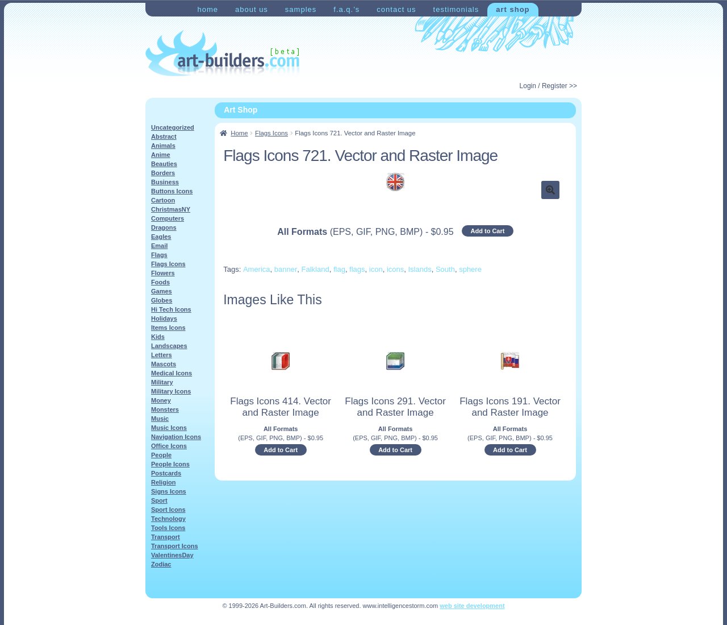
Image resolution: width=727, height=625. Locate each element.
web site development (472, 605)
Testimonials (456, 9)
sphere (470, 269)
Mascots (163, 364)
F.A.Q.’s (346, 9)
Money (161, 400)
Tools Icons (168, 527)
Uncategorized (172, 127)
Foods (160, 282)
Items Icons (168, 327)
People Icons (170, 464)
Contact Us (396, 9)
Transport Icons (174, 546)
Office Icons (169, 445)
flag (339, 269)
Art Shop (512, 9)
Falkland (315, 269)
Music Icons (169, 427)
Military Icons (171, 391)
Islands (420, 269)
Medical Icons (171, 373)
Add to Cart (488, 230)
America (256, 269)
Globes (161, 300)
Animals (163, 145)
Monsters (165, 409)
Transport (165, 536)
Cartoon (163, 200)
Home (207, 9)
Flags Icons (271, 133)
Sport (159, 500)
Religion (163, 482)
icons (395, 269)
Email (159, 245)
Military (162, 382)
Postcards (166, 473)
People (161, 455)
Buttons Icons (172, 191)
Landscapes (169, 345)
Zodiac (161, 564)
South (445, 269)
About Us (251, 9)
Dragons (164, 227)
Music (160, 418)
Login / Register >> (548, 86)
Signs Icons (168, 491)
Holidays (164, 318)
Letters (161, 354)
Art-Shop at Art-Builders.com (222, 53)
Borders (163, 172)
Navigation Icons (176, 436)
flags (357, 269)
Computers (167, 218)
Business (165, 182)
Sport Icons (168, 509)
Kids (158, 336)
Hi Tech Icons (171, 309)
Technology (168, 518)
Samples (300, 9)
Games (161, 291)
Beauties (164, 163)
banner (285, 269)
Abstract (164, 136)
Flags (159, 254)
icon (376, 269)
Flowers (163, 273)
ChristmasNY (170, 209)
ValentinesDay (172, 555)
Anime (160, 154)
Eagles (161, 236)
